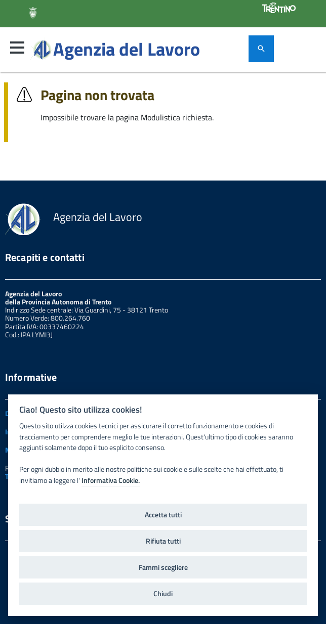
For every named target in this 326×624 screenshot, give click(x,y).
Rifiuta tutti (163, 541)
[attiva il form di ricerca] (261, 48)
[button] (17, 47)
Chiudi (163, 594)
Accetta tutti (163, 515)
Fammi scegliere (163, 567)
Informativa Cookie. (111, 480)
